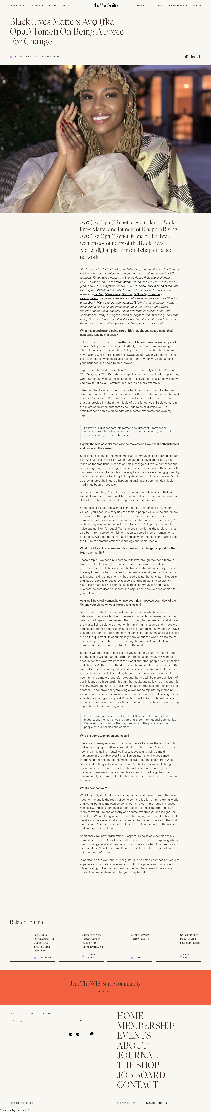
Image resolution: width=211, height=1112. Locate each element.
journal (140, 5)
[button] (37, 5)
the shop (157, 5)
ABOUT (132, 1046)
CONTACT (138, 1085)
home (130, 1016)
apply (67, 5)
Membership (17, 5)
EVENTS (134, 1036)
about (53, 5)
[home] (106, 5)
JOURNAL (137, 1056)
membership (146, 1026)
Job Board (141, 1075)
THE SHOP (138, 1066)
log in (197, 5)
